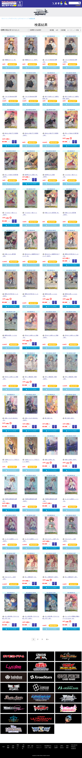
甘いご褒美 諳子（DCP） (50, 577)
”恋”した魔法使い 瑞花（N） (29, 378)
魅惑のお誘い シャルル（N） (50, 295)
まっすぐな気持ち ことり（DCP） (10, 540)
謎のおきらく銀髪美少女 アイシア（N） (30, 255)
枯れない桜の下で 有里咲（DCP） (30, 134)
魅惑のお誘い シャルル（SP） (9, 336)
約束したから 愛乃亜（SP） (9, 255)
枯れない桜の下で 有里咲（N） (10, 134)
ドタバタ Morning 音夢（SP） (9, 97)
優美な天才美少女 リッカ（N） (70, 255)
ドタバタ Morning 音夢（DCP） (70, 61)
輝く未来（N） (48, 418)
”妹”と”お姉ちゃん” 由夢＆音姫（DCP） (71, 97)
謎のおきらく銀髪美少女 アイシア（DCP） (51, 255)
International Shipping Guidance (74, 746)
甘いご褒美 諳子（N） (29, 577)
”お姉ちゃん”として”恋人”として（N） (10, 460)
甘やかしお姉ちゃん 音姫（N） (30, 336)
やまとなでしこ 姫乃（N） (51, 539)
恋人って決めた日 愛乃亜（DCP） (10, 175)
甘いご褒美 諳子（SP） (70, 577)
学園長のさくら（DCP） (30, 60)
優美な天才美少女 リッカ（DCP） (10, 295)
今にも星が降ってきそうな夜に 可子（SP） (51, 617)
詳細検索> (78, 5)
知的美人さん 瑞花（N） (30, 175)
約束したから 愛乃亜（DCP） (69, 213)
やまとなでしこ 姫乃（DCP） (69, 540)
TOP (3, 746)
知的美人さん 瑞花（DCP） (49, 175)
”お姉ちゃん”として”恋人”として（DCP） (31, 460)
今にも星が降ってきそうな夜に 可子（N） (10, 617)
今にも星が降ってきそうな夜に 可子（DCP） (30, 617)
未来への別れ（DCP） (70, 460)
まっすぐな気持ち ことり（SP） (30, 540)
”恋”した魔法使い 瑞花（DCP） (50, 378)
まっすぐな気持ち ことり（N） (70, 500)
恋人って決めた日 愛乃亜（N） (70, 134)
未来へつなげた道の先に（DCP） (30, 419)
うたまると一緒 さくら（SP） (29, 213)
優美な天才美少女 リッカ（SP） (30, 295)
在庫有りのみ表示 (35, 30)
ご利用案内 (23, 746)
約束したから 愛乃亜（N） (51, 213)
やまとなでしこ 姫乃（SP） (9, 578)
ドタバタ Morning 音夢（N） (50, 61)
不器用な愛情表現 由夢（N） (9, 500)
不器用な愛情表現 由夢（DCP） (29, 500)
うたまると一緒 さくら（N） (70, 175)
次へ (47, 639)
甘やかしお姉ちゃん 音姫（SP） (70, 336)
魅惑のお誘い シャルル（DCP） (70, 295)
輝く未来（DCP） (69, 418)
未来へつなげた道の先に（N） (10, 419)
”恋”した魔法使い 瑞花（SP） (70, 378)
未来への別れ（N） (49, 460)
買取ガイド (18, 746)
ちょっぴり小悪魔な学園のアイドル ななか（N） (71, 617)
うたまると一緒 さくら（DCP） (9, 213)
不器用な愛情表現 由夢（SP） (50, 500)
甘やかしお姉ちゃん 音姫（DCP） (50, 336)
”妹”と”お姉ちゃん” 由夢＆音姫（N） (51, 97)
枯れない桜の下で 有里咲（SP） (50, 134)
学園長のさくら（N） (9, 60)
